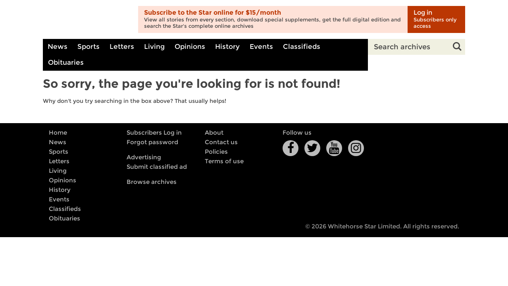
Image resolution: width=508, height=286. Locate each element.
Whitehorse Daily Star (87, 19)
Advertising (144, 157)
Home (58, 132)
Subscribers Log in (154, 132)
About (214, 132)
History (227, 47)
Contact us (221, 142)
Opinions (190, 47)
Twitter (312, 148)
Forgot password (152, 142)
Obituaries (66, 62)
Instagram (356, 148)
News (57, 47)
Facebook (290, 148)
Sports (88, 47)
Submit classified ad (157, 166)
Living (154, 47)
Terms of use (224, 161)
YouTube (334, 148)
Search (457, 47)
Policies (216, 151)
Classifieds (301, 47)
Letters (122, 47)
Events (261, 47)
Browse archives (152, 182)
